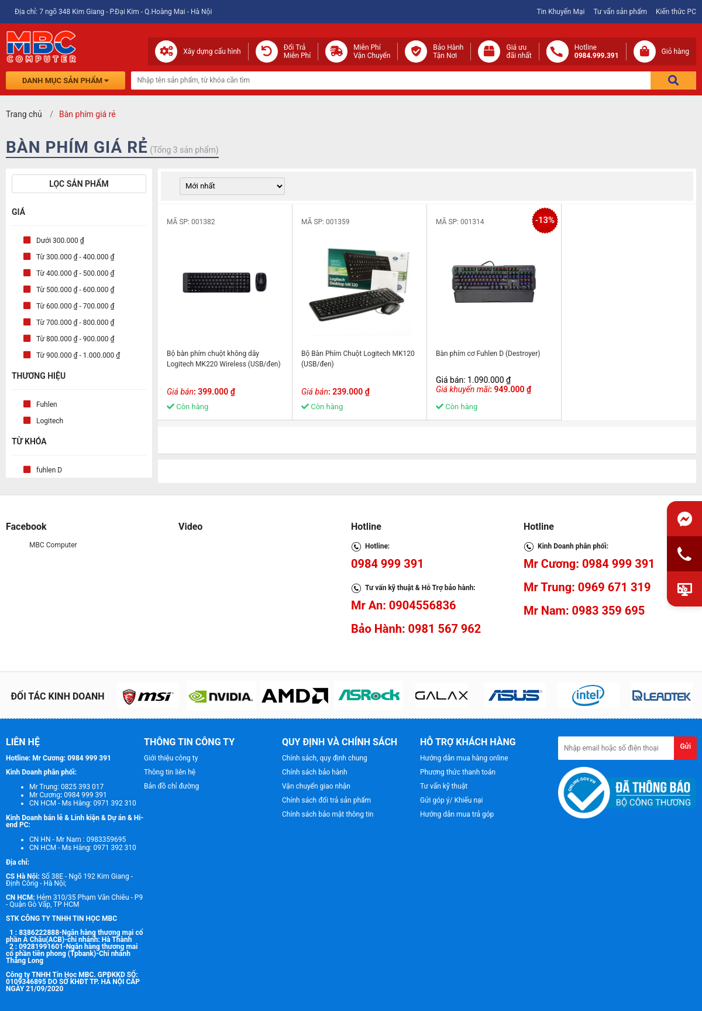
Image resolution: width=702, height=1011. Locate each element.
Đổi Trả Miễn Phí (297, 51)
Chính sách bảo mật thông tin (327, 814)
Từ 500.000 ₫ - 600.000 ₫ (75, 290)
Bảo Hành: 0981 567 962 (416, 629)
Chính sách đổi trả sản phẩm (326, 800)
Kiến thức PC (676, 12)
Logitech (49, 421)
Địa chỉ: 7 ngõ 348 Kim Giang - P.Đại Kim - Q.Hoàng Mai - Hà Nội (113, 12)
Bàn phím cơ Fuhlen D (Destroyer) (488, 353)
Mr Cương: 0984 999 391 (589, 564)
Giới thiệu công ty (171, 758)
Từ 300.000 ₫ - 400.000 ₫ (75, 257)
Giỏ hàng (675, 51)
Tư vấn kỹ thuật (443, 786)
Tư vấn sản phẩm (620, 12)
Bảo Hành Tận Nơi (448, 51)
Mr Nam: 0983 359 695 (584, 611)
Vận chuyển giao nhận (316, 786)
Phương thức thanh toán (457, 772)
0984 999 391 (387, 564)
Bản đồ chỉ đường (171, 786)
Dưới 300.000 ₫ (60, 241)
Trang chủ (24, 114)
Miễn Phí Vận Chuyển (371, 51)
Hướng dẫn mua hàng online (464, 758)
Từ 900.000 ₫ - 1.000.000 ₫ (78, 355)
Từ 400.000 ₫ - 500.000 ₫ (75, 273)
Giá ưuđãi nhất (518, 51)
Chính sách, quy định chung (324, 758)
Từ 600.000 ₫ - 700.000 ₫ (75, 306)
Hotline (596, 51)
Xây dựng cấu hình (211, 51)
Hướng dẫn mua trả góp (457, 814)
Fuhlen (46, 404)
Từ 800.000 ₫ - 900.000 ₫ (75, 339)
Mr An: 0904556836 (403, 605)
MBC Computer (53, 545)
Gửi (685, 746)
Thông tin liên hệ (169, 772)
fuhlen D (49, 470)
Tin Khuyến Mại (560, 12)
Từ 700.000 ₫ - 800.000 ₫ (75, 322)
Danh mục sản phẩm (65, 80)
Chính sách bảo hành (314, 772)
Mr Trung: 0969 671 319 (587, 587)
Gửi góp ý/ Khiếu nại (451, 800)
